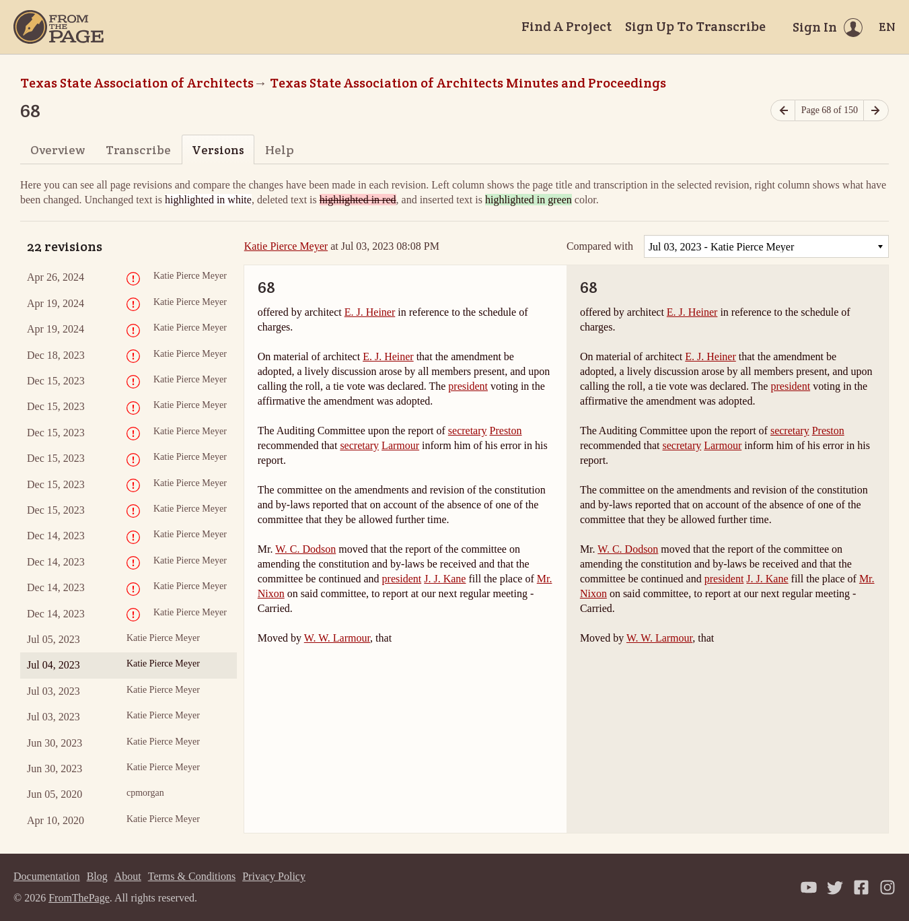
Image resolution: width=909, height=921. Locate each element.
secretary (467, 430)
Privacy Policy (273, 876)
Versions (218, 150)
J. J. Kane (445, 578)
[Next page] (876, 111)
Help (279, 150)
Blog (97, 876)
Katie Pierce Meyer (286, 246)
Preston (506, 430)
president (468, 386)
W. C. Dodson (305, 549)
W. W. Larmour (337, 638)
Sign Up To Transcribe (695, 26)
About (127, 876)
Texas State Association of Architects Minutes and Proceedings (468, 83)
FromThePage (79, 897)
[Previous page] (783, 111)
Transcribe (138, 150)
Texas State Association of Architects (137, 83)
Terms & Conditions (191, 876)
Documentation (46, 876)
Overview (57, 150)
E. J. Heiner (370, 312)
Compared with (600, 246)
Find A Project (566, 26)
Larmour (400, 445)
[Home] (58, 27)
